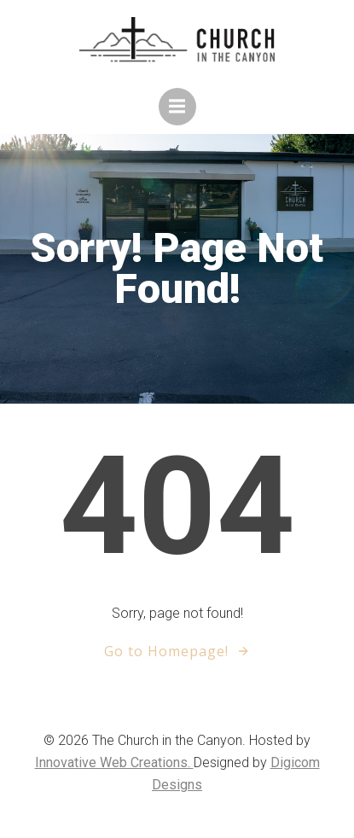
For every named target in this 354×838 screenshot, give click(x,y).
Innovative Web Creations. (114, 762)
